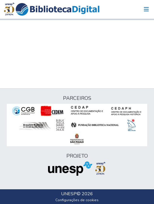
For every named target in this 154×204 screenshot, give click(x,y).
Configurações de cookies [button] (77, 200)
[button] (57, 9)
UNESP (69, 194)
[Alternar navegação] (146, 9)
